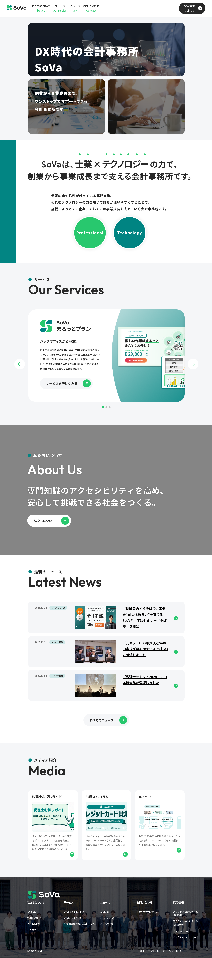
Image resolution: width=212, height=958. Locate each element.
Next (193, 364)
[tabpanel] (106, 355)
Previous (19, 364)
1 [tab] (103, 407)
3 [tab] (110, 407)
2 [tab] (106, 407)
